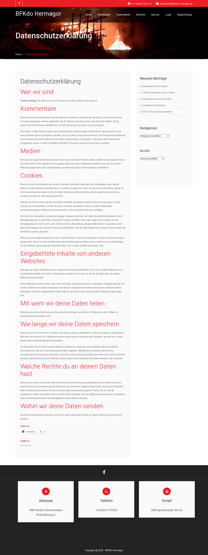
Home (88, 14)
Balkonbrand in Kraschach (154, 86)
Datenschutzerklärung (50, 81)
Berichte (140, 14)
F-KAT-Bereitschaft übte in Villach (158, 92)
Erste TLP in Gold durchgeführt (157, 111)
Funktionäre (104, 14)
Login (168, 14)
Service (155, 14)
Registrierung (184, 14)
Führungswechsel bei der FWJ (156, 99)
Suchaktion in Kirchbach (153, 105)
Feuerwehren (123, 14)
